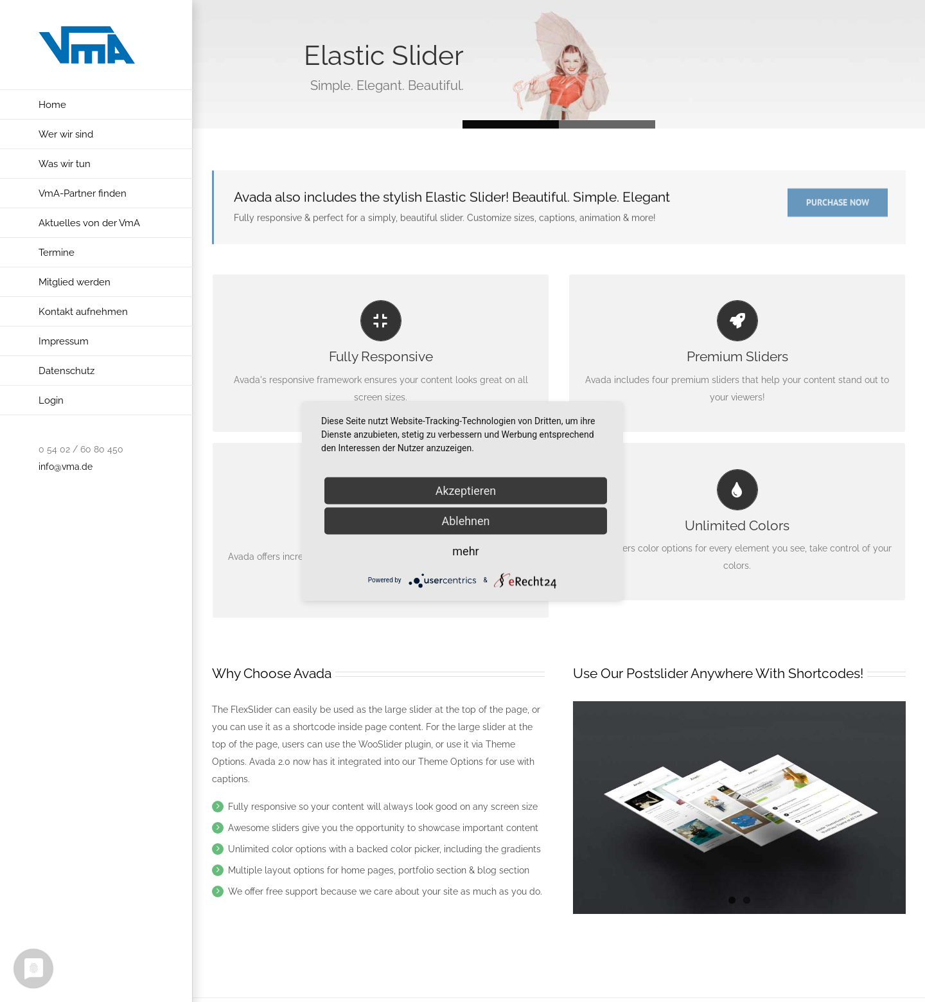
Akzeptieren (466, 490)
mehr (465, 550)
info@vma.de (65, 466)
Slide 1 (607, 124)
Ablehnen (465, 520)
